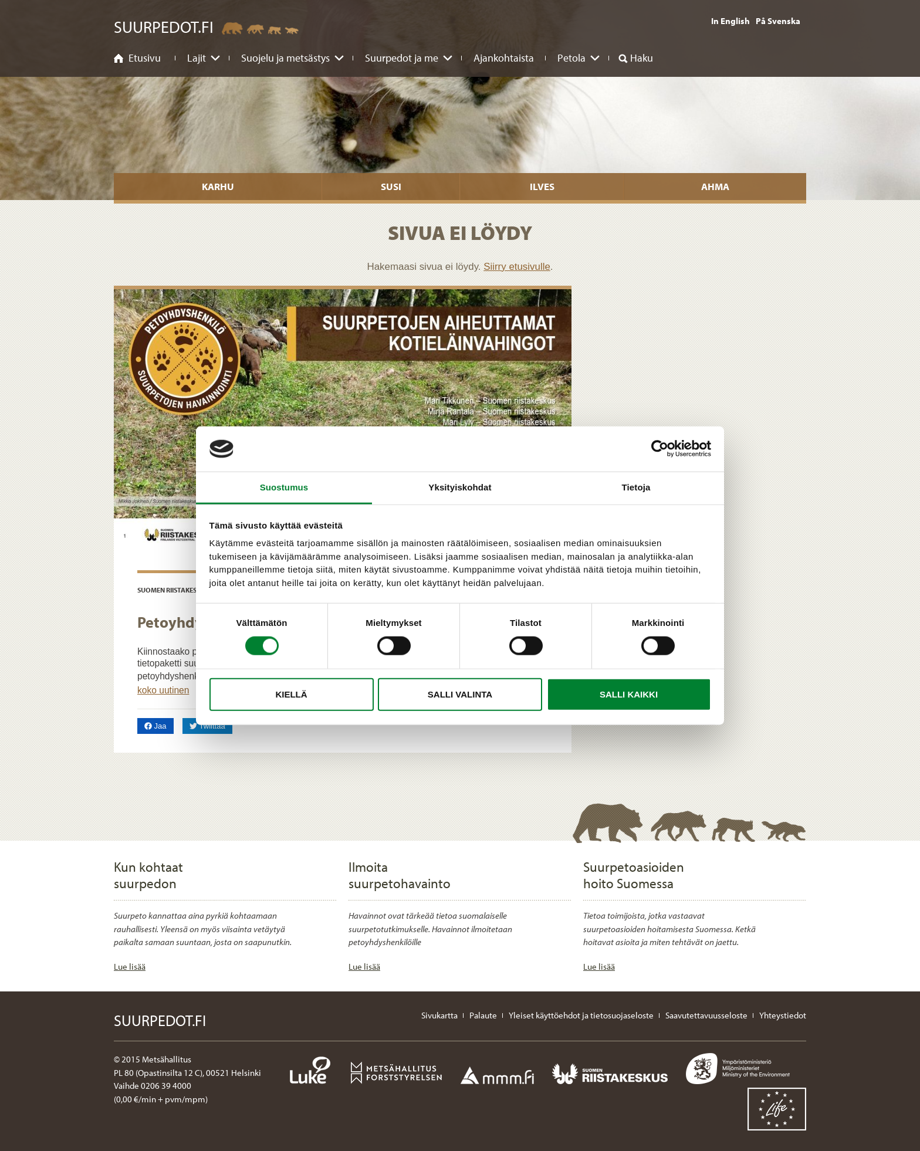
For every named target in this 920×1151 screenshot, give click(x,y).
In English (730, 20)
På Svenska (778, 20)
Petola (571, 58)
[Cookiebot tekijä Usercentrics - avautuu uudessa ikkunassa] (659, 449)
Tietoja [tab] (636, 487)
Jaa (159, 725)
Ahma (715, 186)
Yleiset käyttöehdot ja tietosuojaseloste (581, 1015)
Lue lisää (130, 966)
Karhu (218, 186)
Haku (641, 58)
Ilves (542, 186)
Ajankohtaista (503, 58)
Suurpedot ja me (401, 58)
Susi (391, 186)
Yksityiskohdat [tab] (459, 487)
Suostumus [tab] (284, 487)
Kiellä (291, 694)
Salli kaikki (629, 694)
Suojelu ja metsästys (285, 58)
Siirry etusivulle (516, 266)
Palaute (483, 1015)
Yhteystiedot (782, 1015)
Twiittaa (211, 725)
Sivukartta (439, 1015)
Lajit (196, 58)
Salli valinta (460, 694)
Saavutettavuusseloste (706, 1015)
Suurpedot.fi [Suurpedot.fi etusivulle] (164, 26)
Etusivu (144, 58)
